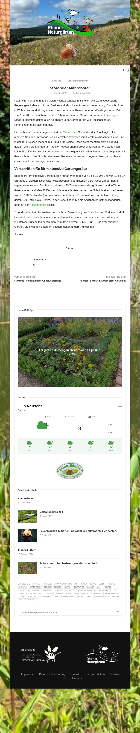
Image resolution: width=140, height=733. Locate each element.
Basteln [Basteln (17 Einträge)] (47, 584)
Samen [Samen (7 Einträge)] (85, 593)
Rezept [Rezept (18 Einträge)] (50, 593)
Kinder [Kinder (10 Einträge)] (35, 590)
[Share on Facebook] (66, 248)
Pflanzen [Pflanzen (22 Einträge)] (22, 593)
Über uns (76, 678)
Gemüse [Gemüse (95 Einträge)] (47, 587)
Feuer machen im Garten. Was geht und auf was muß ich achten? (78, 530)
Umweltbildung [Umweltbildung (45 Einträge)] (68, 596)
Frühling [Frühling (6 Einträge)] (22, 587)
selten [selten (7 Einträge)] (21, 596)
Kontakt (74, 674)
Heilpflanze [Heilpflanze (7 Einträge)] (79, 587)
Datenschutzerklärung (52, 674)
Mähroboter (70, 132)
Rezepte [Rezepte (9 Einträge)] (59, 593)
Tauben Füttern (27, 550)
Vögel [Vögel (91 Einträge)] (81, 596)
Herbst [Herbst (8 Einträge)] (90, 587)
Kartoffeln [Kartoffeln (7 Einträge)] (23, 590)
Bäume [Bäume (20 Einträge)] (93, 584)
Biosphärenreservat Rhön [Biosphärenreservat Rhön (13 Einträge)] (66, 584)
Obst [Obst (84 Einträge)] (115, 590)
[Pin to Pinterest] (69, 248)
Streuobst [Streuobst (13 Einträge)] (32, 596)
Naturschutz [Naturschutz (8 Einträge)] (104, 590)
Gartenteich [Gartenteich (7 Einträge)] (35, 587)
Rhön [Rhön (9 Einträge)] (68, 593)
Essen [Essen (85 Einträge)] (101, 584)
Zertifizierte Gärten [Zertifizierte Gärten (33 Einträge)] (27, 600)
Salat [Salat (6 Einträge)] (76, 593)
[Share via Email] (72, 248)
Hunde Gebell (26, 498)
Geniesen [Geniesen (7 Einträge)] (58, 587)
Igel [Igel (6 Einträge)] (98, 587)
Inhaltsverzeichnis (94, 674)
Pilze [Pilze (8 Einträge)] (41, 593)
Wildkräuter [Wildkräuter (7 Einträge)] (114, 596)
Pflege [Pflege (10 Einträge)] (33, 593)
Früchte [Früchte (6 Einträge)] (111, 584)
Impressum (27, 674)
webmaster (40, 259)
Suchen (114, 674)
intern (64, 678)
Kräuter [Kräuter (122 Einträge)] (70, 590)
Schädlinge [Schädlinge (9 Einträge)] (96, 593)
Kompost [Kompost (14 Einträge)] (59, 590)
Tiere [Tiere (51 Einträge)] (56, 596)
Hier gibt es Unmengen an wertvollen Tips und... (70, 350)
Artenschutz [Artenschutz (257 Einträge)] (24, 584)
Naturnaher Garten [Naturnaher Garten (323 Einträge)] (86, 590)
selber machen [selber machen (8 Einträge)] (111, 593)
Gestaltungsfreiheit (51, 511)
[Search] (123, 70)
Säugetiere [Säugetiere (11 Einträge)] (45, 596)
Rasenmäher (38, 204)
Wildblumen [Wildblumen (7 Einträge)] (99, 596)
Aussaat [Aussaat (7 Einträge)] (37, 584)
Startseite (56, 81)
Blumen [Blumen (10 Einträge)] (84, 584)
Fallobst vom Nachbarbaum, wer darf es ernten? (68, 563)
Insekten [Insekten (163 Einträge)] (107, 587)
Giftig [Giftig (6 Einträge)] (67, 587)
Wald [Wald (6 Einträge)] (89, 596)
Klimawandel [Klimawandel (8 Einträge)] (46, 590)
